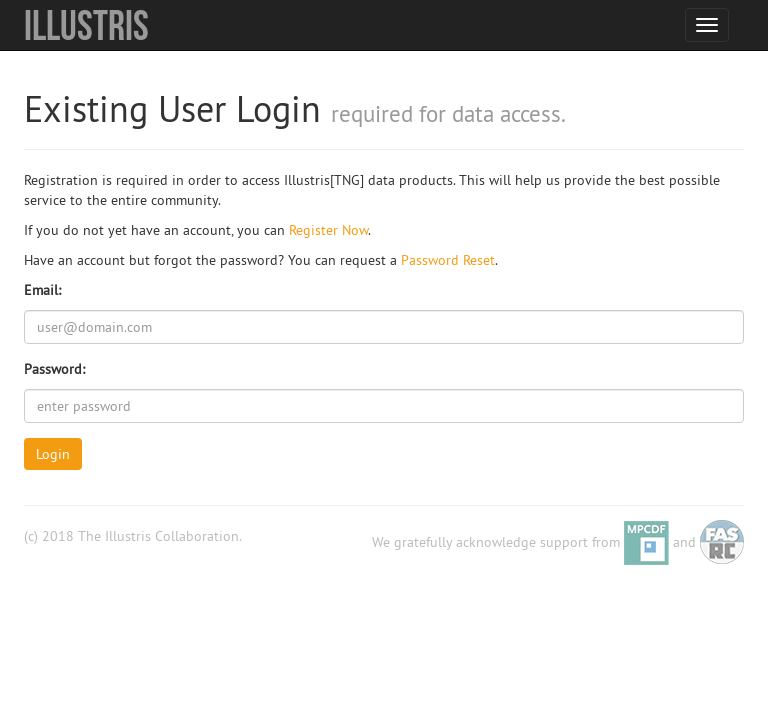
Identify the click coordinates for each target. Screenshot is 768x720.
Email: (42, 290)
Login (53, 454)
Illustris (86, 25)
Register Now (328, 230)
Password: (54, 369)
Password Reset (448, 260)
